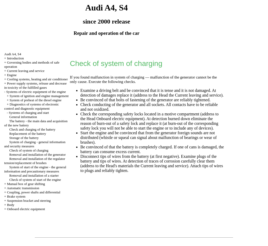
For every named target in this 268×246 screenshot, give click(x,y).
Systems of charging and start (29, 113)
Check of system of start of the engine (35, 180)
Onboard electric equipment (26, 209)
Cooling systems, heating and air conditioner (37, 79)
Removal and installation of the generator (37, 154)
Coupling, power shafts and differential (33, 192)
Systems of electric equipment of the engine (36, 92)
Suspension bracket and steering (29, 201)
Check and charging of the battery (32, 129)
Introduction (15, 58)
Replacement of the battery (27, 134)
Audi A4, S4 (12, 54)
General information (23, 117)
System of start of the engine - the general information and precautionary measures (35, 169)
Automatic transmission (23, 188)
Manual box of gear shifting (26, 184)
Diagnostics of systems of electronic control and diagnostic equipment (31, 106)
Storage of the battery (24, 138)
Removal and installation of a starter (34, 175)
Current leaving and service (25, 71)
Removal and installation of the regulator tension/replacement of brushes (34, 161)
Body (10, 205)
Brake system (16, 196)
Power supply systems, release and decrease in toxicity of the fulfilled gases (35, 85)
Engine (12, 75)
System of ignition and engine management (39, 96)
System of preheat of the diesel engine (35, 100)
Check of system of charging (28, 150)
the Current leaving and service (195, 95)
